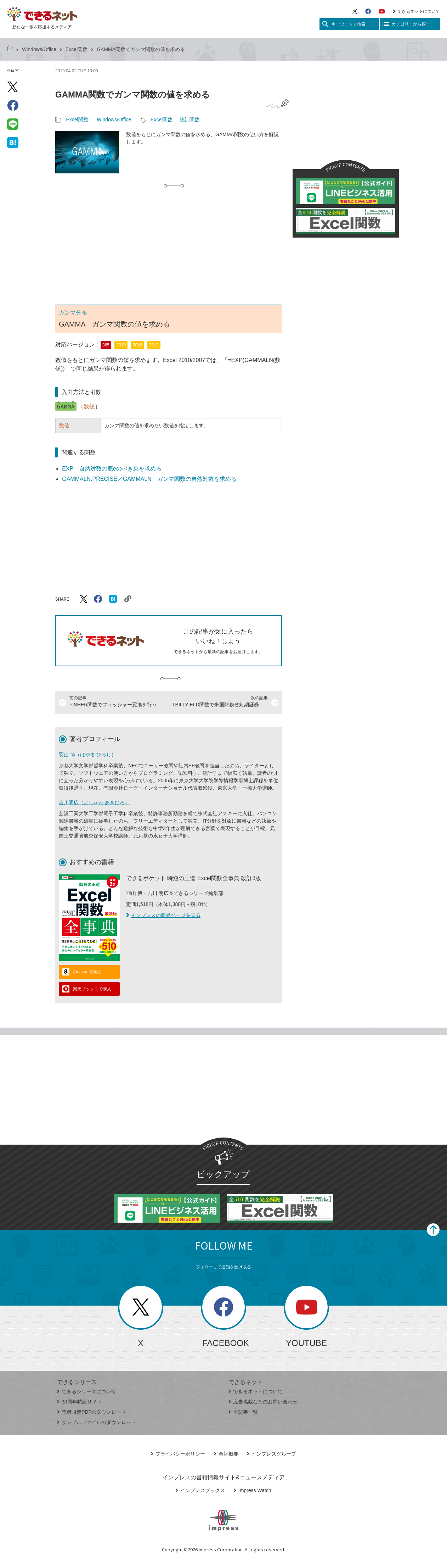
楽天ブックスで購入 (92, 988)
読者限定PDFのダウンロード (91, 1412)
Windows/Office (39, 49)
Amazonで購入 (87, 971)
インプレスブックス (200, 1490)
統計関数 (189, 119)
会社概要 (226, 1454)
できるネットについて (416, 11)
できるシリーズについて (86, 1391)
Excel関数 (76, 49)
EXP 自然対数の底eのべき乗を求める (112, 469)
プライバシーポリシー (178, 1454)
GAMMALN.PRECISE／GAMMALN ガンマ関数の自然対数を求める (149, 479)
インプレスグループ (271, 1454)
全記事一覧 (243, 1412)
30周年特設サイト (79, 1402)
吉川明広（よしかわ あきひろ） (94, 802)
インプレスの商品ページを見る (163, 915)
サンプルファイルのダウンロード (96, 1422)
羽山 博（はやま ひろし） (87, 754)
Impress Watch (252, 1490)
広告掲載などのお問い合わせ (263, 1402)
